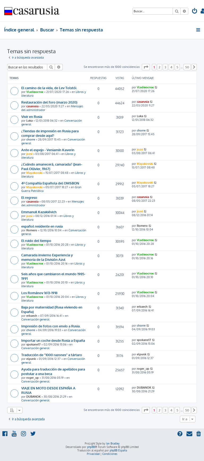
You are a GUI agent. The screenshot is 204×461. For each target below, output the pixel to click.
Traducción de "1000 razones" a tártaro (51, 354)
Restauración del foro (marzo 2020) (49, 102)
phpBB (91, 446)
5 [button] (177, 67)
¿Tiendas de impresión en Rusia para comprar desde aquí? (50, 133)
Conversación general (35, 319)
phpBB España (118, 450)
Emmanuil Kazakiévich (39, 211)
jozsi (29, 154)
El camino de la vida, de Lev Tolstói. (49, 87)
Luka (29, 120)
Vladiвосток (34, 92)
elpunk (31, 359)
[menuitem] (194, 11)
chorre (30, 139)
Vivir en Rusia (31, 116)
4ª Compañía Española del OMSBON (50, 183)
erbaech (31, 316)
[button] (146, 67)
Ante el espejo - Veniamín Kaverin (47, 149)
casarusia (32, 106)
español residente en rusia (42, 226)
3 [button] (165, 67)
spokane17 (33, 344)
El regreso (29, 197)
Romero (31, 230)
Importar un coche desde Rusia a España (53, 340)
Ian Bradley (113, 443)
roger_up (32, 378)
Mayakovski (34, 173)
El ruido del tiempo (36, 240)
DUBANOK (33, 396)
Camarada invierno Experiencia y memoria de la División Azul (47, 257)
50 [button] (187, 67)
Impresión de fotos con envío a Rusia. (50, 326)
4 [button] (171, 67)
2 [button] (159, 67)
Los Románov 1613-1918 (39, 292)
